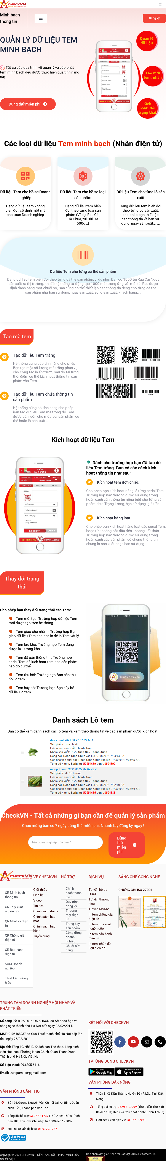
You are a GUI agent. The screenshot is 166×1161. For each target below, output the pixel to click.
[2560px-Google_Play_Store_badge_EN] (101, 1069)
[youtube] (133, 1041)
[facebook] (120, 1041)
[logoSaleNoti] (13, 1134)
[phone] (160, 1041)
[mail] (146, 1041)
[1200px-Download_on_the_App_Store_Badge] (129, 1069)
